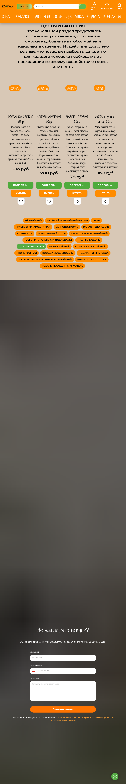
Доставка (75, 16)
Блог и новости (48, 16)
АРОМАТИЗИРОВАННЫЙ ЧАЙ (62, 289)
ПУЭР (19, 245)
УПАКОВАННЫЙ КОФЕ (62, 278)
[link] (94, 6)
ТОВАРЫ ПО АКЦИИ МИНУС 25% (62, 425)
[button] (107, 6)
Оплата (93, 16)
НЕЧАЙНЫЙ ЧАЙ (62, 340)
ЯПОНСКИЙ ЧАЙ (62, 362)
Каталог (23, 16)
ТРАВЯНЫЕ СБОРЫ (62, 318)
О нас (7, 16)
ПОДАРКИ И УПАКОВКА (62, 384)
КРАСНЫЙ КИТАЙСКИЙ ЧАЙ (73, 245)
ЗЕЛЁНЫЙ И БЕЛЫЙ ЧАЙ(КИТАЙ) (62, 234)
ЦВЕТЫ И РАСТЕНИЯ (62, 329)
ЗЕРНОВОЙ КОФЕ (62, 256)
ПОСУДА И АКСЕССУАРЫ (62, 373)
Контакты (112, 16)
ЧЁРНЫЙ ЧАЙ (62, 223)
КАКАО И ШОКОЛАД (42, 267)
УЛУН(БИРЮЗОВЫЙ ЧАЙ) (62, 351)
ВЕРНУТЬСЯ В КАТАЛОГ (62, 414)
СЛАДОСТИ (95, 267)
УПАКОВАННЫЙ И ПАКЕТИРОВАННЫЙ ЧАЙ (46, 399)
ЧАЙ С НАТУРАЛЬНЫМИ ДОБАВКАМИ (45, 303)
